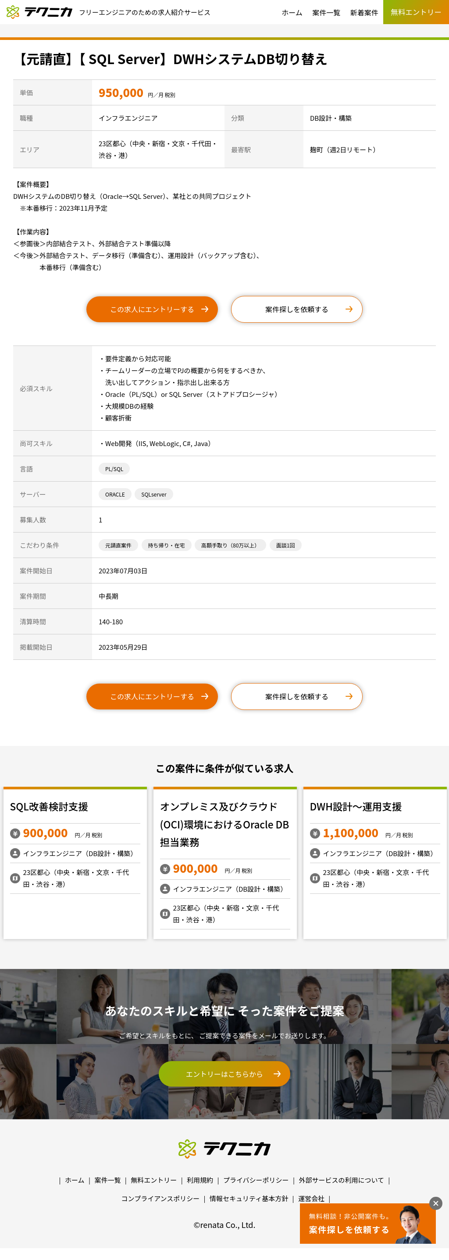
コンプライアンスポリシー (160, 1198)
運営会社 (311, 1198)
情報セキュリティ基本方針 (249, 1198)
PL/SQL (114, 468)
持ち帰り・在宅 (166, 545)
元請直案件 (118, 545)
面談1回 (285, 545)
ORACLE (115, 494)
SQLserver (153, 494)
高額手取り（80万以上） (230, 545)
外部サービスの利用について (341, 1179)
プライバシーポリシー (256, 1179)
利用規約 (200, 1179)
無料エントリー (154, 1179)
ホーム (292, 12)
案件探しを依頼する (296, 309)
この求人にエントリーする (152, 309)
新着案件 (364, 12)
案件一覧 (326, 12)
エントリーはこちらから (224, 1074)
